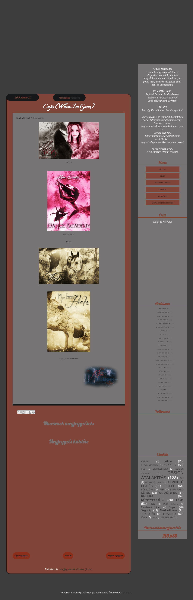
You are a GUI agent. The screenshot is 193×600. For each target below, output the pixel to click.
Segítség (146, 510)
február (163, 342)
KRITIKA (147, 496)
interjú (154, 517)
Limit (162, 176)
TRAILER (169, 514)
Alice (168, 461)
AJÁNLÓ (145, 461)
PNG (152, 504)
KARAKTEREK (168, 492)
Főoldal (68, 555)
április (162, 379)
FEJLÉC (169, 486)
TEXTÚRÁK (148, 513)
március (163, 309)
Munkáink (162, 196)
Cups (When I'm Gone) (68, 358)
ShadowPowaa (168, 510)
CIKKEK (170, 465)
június (162, 371)
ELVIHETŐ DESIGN (154, 482)
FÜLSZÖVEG (148, 489)
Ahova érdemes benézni (162, 203)
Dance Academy (68, 234)
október (163, 320)
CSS (143, 469)
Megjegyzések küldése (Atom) (76, 569)
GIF (162, 489)
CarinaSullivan (160, 469)
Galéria (162, 189)
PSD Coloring (170, 504)
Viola (144, 517)
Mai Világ (68, 162)
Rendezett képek (151, 507)
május (163, 334)
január (163, 346)
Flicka (68, 242)
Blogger (127, 592)
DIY (182, 478)
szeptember (163, 323)
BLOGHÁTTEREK (149, 465)
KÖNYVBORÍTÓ (152, 500)
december (163, 312)
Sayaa (172, 507)
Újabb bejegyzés (21, 555)
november (163, 316)
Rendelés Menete (163, 183)
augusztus (162, 327)
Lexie (180, 500)
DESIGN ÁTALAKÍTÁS (162, 475)
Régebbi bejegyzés (115, 555)
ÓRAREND (167, 517)
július (163, 331)
